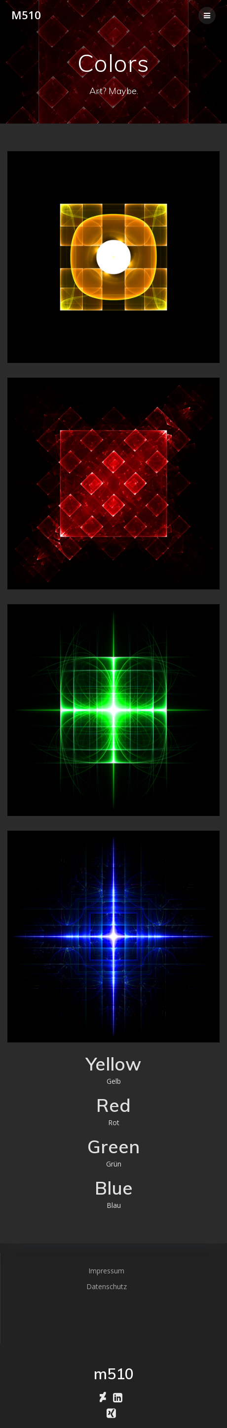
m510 (26, 15)
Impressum (106, 1270)
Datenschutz (106, 1286)
